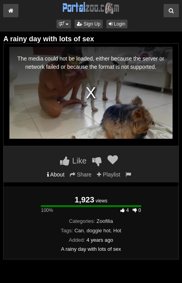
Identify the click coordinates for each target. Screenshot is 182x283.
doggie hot (99, 230)
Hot (117, 230)
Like (73, 160)
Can (79, 230)
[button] (63, 24)
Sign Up (88, 24)
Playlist (108, 174)
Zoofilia (104, 221)
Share (80, 174)
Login (117, 24)
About (56, 174)
